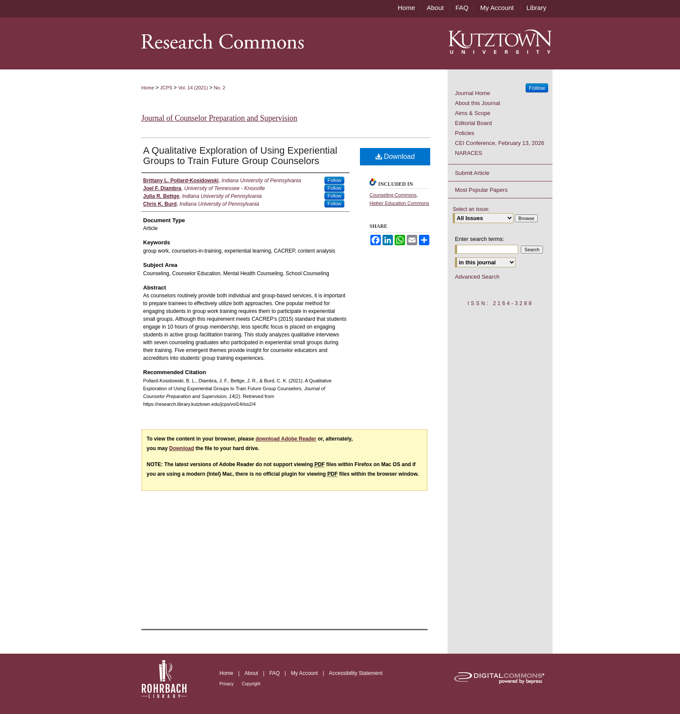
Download (395, 156)
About (252, 673)
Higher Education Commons (399, 203)
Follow (334, 180)
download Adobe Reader (285, 439)
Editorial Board (473, 123)
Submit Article (472, 173)
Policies (464, 133)
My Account (305, 673)
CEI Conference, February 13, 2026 (499, 143)
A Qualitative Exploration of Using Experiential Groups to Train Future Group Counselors (240, 155)
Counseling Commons (392, 194)
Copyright (251, 683)
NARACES (468, 153)
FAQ (275, 673)
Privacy (227, 683)
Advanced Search (477, 276)
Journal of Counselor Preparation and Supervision (219, 118)
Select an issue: (471, 209)
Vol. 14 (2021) (193, 87)
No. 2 (219, 87)
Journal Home (472, 93)
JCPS (166, 87)
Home (147, 87)
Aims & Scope (472, 113)
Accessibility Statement (355, 673)
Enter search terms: (479, 239)
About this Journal (477, 103)
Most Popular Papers (481, 190)
